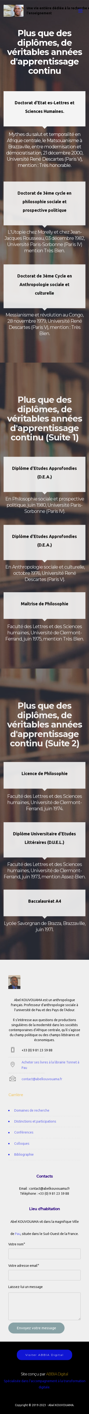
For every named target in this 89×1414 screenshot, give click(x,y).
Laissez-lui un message (25, 1290)
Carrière (15, 1098)
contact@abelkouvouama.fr (42, 1084)
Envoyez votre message (36, 1335)
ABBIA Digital (57, 1377)
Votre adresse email (22, 1268)
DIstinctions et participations (35, 1129)
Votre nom (15, 1247)
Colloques (22, 1151)
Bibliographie (24, 1162)
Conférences (23, 1140)
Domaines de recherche (31, 1117)
